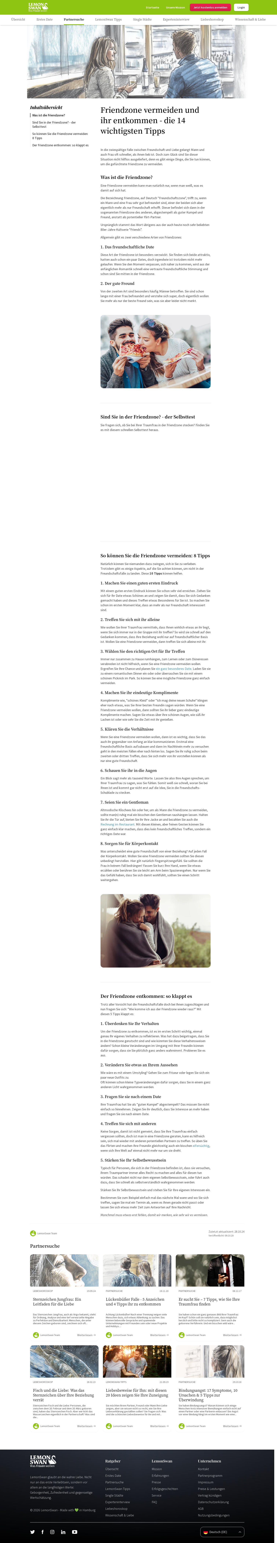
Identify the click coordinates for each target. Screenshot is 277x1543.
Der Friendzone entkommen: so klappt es (60, 145)
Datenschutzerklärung (213, 1502)
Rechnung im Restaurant (117, 824)
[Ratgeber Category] (45, 20)
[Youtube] (74, 1532)
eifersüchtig (201, 1146)
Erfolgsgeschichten (165, 1489)
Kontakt (203, 1469)
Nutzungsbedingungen (213, 1515)
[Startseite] (38, 7)
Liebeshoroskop (116, 1508)
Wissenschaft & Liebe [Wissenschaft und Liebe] (119, 1515)
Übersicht (112, 1469)
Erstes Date (113, 1475)
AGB (201, 1508)
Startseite (152, 7)
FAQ (154, 1502)
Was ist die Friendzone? (48, 115)
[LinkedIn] (63, 1532)
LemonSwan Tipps (117, 1489)
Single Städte (114, 1495)
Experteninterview (117, 1502)
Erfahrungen (160, 1475)
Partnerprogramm (210, 1475)
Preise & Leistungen (211, 1489)
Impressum (205, 1482)
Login (241, 7)
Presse (156, 1482)
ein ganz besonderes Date (173, 669)
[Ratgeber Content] (64, 1297)
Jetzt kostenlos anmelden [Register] (210, 7)
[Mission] (175, 7)
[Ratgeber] (18, 20)
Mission (157, 1469)
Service (156, 1495)
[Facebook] (42, 1532)
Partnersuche (114, 1482)
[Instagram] (52, 1532)
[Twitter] (32, 1532)
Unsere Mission (175, 7)
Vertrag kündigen (209, 1495)
